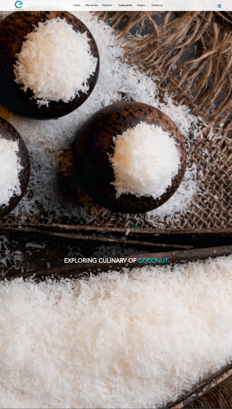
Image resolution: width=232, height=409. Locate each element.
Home (77, 5)
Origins (142, 5)
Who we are (91, 5)
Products (108, 5)
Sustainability (125, 5)
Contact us (157, 5)
